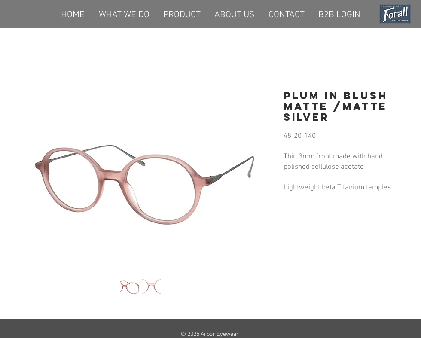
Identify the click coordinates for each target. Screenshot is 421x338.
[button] (181, 14)
